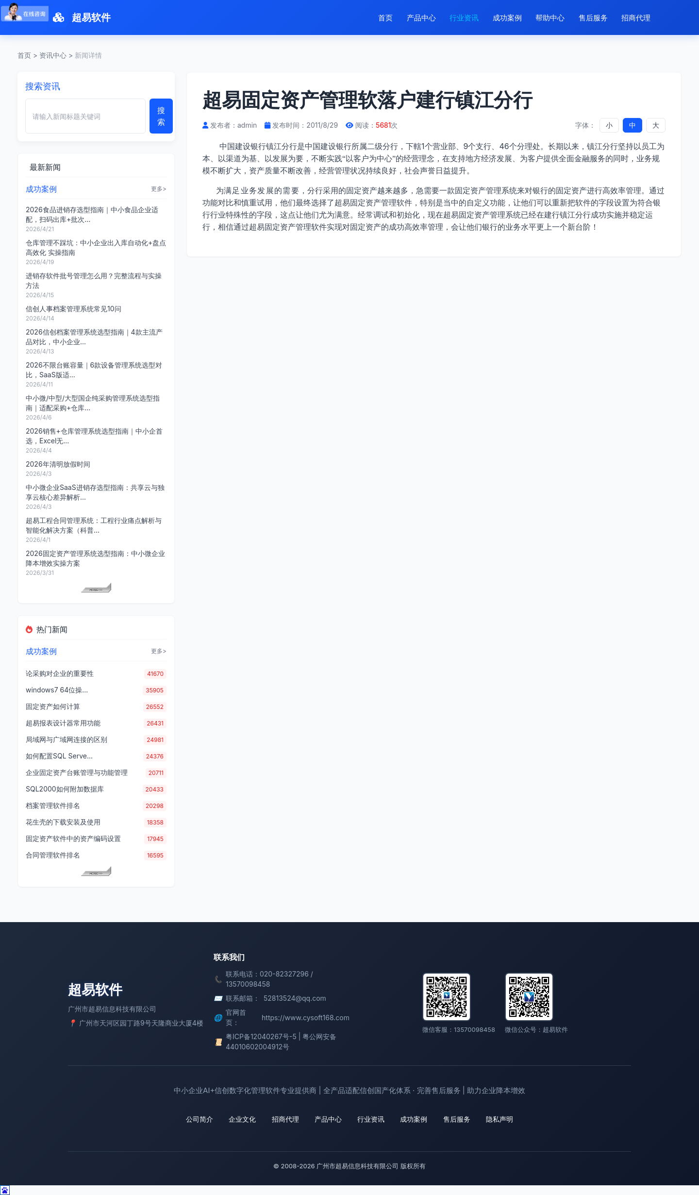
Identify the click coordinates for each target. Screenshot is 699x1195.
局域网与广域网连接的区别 (66, 739)
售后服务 (593, 17)
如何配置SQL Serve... (59, 756)
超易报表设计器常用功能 (63, 723)
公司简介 (200, 1119)
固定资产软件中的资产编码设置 (73, 838)
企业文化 (242, 1119)
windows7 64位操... (57, 690)
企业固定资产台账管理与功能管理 (77, 772)
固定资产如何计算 (53, 706)
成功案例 (507, 17)
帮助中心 (550, 17)
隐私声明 (499, 1119)
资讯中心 (53, 55)
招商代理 (635, 17)
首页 (385, 17)
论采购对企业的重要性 (60, 673)
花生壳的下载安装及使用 (63, 822)
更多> (158, 188)
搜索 (161, 116)
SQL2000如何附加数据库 (65, 789)
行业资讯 (464, 17)
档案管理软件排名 (53, 805)
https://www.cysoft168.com (306, 1017)
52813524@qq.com (295, 998)
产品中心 (421, 17)
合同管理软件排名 (53, 855)
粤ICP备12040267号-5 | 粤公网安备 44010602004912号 (281, 1041)
